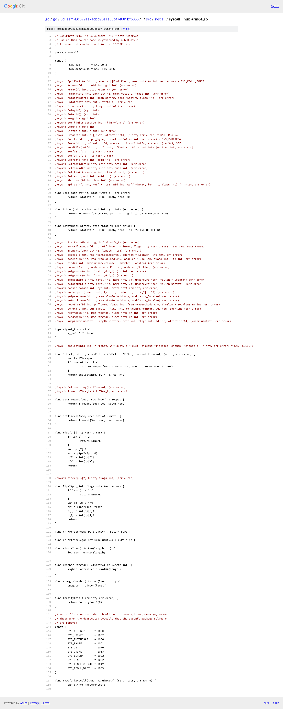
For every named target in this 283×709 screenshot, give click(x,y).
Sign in (275, 6)
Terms (45, 703)
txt (266, 702)
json (276, 702)
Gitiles (24, 703)
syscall (159, 19)
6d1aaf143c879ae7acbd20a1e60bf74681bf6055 (100, 19)
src (148, 19)
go (47, 19)
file (126, 28)
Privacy (34, 703)
